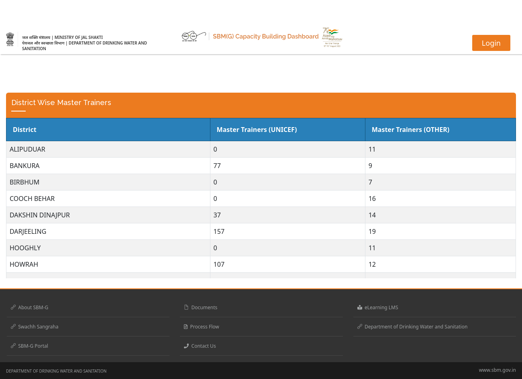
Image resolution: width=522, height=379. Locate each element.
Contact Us (200, 346)
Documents (200, 307)
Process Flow (201, 326)
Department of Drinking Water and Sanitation (412, 326)
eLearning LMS (377, 307)
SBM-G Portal (29, 346)
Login (491, 43)
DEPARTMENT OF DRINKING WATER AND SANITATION (56, 371)
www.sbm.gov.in (497, 370)
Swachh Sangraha (34, 326)
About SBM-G (29, 307)
